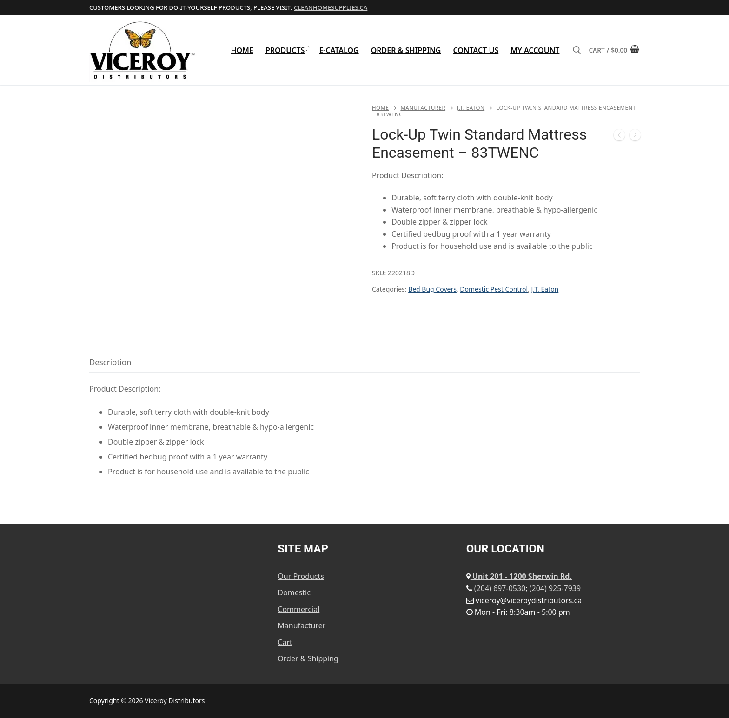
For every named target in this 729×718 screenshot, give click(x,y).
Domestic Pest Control (494, 289)
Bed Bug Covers (432, 289)
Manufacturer (422, 107)
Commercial (298, 609)
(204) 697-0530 (499, 588)
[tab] (110, 362)
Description (110, 362)
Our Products (301, 576)
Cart (285, 642)
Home (380, 107)
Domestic (294, 592)
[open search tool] (577, 50)
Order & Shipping (308, 658)
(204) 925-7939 (555, 588)
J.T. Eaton (470, 107)
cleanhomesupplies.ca (330, 7)
